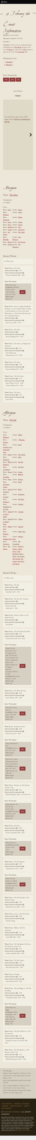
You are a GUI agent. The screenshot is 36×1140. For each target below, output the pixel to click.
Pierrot (10, 476)
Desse (14, 556)
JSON (6, 79)
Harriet (10, 246)
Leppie (20, 553)
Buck (14, 543)
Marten (20, 229)
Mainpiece (9, 62)
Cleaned (12, 100)
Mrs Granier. (22, 459)
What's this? (10, 265)
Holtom (20, 484)
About (26, 1110)
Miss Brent (18, 47)
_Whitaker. (21, 444)
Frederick (6, 219)
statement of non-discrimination (22, 1134)
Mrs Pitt (20, 466)
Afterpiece (9, 65)
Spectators (6, 548)
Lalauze (20, 476)
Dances (10, 459)
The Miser (14, 200)
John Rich (21, 52)
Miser (9, 214)
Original (22, 96)
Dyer (19, 232)
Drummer (6, 506)
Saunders (20, 509)
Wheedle (6, 244)
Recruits (5, 447)
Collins (20, 226)
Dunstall (20, 531)
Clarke (20, 217)
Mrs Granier (20, 561)
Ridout (20, 222)
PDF (12, 96)
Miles (19, 461)
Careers (4, 1110)
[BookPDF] (18, 139)
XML (12, 79)
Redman (20, 479)
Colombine (6, 474)
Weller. (20, 439)
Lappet (10, 234)
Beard (20, 449)
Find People (6, 1113)
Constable (6, 481)
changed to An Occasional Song (7, 454)
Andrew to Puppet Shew (7, 526)
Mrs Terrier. (16, 568)
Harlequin (6, 464)
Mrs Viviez (21, 566)
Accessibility (6, 1108)
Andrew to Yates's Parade (7, 518)
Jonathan (20, 516)
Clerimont (6, 224)
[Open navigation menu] (2, 2)
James (9, 226)
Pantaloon (6, 442)
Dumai (21, 558)
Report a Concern (21, 1108)
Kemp (10, 50)
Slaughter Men (7, 543)
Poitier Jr (20, 551)
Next (30, 139)
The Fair (13, 425)
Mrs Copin (21, 236)
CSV (18, 79)
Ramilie (10, 232)
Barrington (21, 499)
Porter (9, 484)
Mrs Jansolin (16, 563)
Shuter (20, 214)
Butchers (5, 538)
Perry (24, 536)
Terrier (14, 561)
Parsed (23, 100)
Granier (14, 553)
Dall (24, 50)
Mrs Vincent (21, 246)
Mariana (10, 249)
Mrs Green (21, 234)
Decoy (10, 229)
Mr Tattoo (21, 504)
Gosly (18, 556)
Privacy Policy (16, 1110)
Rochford (15, 558)
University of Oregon (12, 1116)
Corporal (5, 501)
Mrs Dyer (21, 471)
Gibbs (20, 536)
